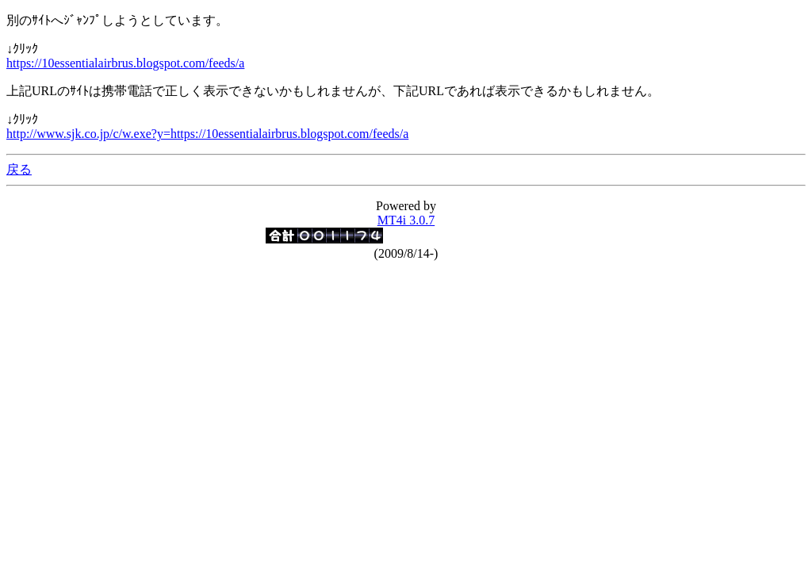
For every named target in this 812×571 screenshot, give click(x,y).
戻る (19, 169)
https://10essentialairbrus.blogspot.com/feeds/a (125, 63)
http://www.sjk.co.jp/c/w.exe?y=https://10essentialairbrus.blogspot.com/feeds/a (207, 133)
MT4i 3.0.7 (406, 220)
